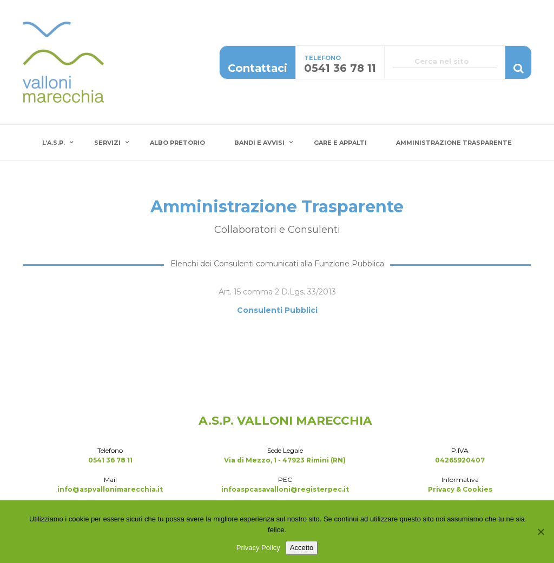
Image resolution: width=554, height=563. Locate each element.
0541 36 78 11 (110, 460)
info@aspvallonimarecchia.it (110, 489)
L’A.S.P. (53, 142)
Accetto (301, 548)
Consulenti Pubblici (277, 310)
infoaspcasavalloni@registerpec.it (285, 489)
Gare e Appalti (340, 142)
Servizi (107, 142)
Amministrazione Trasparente (454, 142)
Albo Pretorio (177, 142)
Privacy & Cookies (460, 489)
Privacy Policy (258, 548)
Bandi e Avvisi (259, 142)
